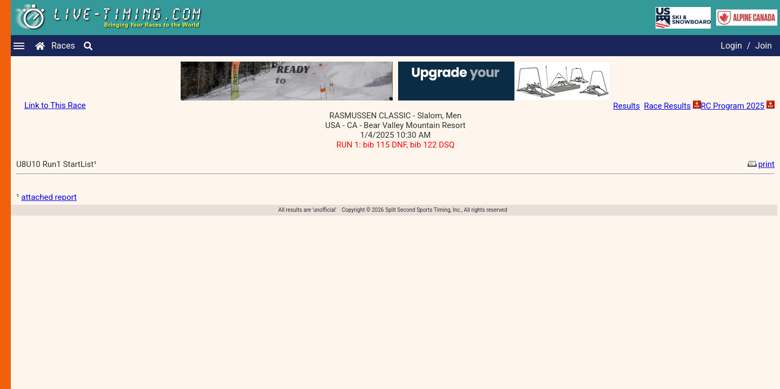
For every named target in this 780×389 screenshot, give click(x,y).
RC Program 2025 (733, 106)
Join (763, 46)
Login (731, 46)
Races (63, 46)
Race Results (667, 106)
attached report (49, 197)
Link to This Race (55, 105)
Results (626, 106)
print (760, 164)
